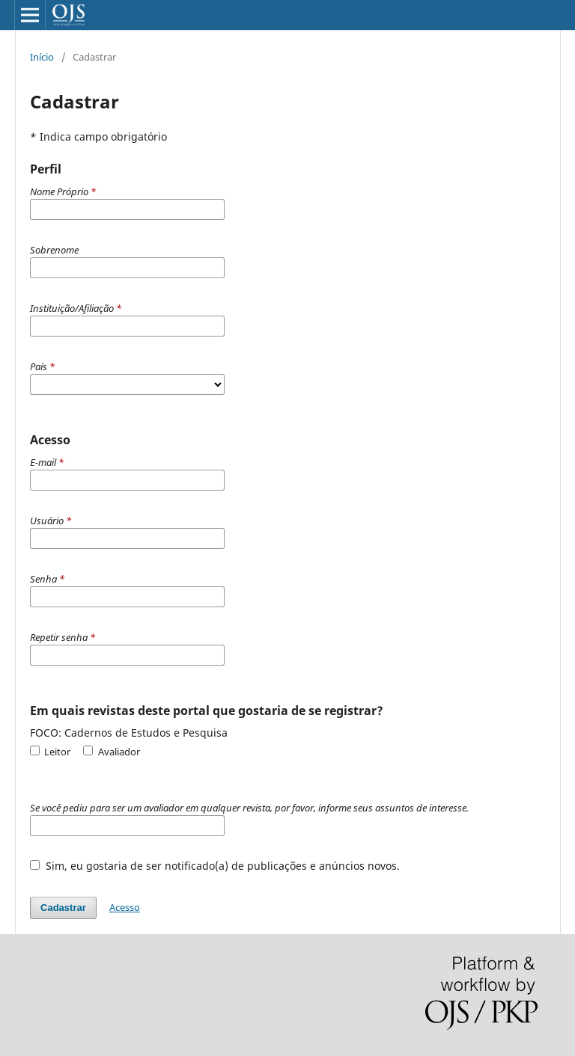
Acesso (124, 907)
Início (42, 57)
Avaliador (111, 751)
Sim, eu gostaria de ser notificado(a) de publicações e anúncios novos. (215, 866)
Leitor (50, 751)
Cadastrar (63, 907)
